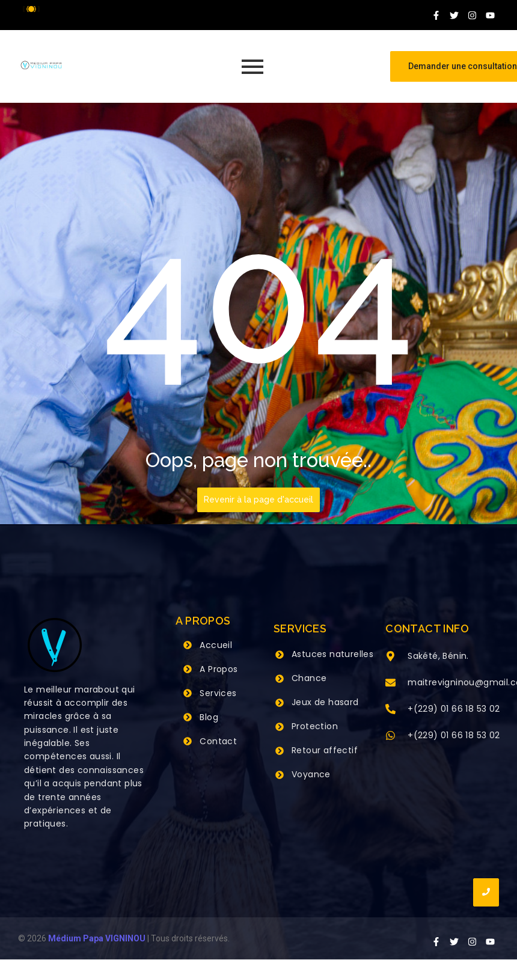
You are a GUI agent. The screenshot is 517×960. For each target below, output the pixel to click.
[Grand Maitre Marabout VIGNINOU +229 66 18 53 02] (41, 65)
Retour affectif (325, 750)
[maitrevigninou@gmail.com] (390, 683)
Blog (209, 717)
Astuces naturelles (332, 654)
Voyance (311, 774)
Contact (218, 741)
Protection (315, 726)
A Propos (218, 669)
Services (218, 693)
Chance (309, 678)
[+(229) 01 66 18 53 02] (390, 710)
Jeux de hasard (325, 702)
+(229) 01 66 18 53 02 (454, 709)
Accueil (216, 645)
